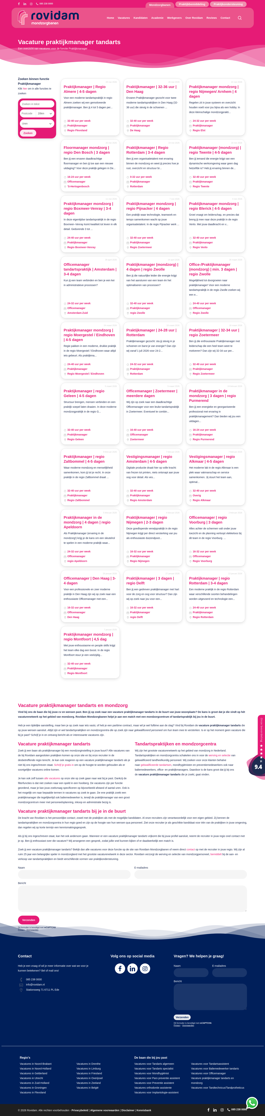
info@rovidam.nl (35, 984)
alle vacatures (52, 778)
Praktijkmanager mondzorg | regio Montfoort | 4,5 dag (88, 636)
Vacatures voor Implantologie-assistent (156, 1092)
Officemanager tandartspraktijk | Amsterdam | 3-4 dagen (90, 269)
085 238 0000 (34, 979)
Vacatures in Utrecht (31, 1078)
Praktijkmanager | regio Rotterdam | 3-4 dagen (209, 580)
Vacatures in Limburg (89, 1068)
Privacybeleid (80, 1110)
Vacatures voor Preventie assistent (154, 1082)
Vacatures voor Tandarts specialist (153, 1068)
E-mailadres (190, 872)
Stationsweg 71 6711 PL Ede (42, 989)
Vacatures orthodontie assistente (153, 1087)
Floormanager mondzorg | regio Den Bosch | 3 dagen (87, 150)
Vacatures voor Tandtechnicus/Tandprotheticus (217, 1087)
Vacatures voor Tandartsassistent (210, 1063)
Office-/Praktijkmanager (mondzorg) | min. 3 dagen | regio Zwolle (213, 269)
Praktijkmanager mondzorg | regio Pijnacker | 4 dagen (151, 206)
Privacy (21, 930)
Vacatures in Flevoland (33, 1092)
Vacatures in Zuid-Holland (34, 1082)
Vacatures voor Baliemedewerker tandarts (215, 1068)
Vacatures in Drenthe (88, 1063)
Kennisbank (144, 1110)
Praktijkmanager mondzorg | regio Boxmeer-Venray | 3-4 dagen (88, 208)
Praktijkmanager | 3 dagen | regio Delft (150, 580)
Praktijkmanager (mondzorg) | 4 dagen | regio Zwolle (152, 267)
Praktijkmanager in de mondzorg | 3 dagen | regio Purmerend (212, 396)
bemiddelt (216, 854)
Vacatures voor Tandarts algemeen (154, 1063)
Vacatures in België (88, 1087)
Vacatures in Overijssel (90, 1078)
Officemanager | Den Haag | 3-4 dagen (90, 580)
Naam (74, 872)
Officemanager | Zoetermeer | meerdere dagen (151, 393)
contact (191, 849)
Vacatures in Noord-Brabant (36, 1063)
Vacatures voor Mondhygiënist (151, 1073)
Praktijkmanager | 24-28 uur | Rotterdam (151, 332)
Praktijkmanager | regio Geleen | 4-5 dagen (84, 393)
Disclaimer (128, 1110)
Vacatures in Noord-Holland (35, 1068)
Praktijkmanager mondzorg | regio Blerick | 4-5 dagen (214, 206)
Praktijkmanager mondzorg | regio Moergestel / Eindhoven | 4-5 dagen (89, 335)
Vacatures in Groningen (33, 1087)
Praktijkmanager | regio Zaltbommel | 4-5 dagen (84, 459)
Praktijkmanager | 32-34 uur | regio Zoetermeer (214, 332)
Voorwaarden (32, 930)
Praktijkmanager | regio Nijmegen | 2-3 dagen (146, 519)
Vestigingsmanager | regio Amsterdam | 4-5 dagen (149, 459)
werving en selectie (219, 755)
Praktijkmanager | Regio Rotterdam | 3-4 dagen (147, 150)
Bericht (132, 897)
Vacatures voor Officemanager (208, 1073)
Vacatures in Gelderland (33, 1073)
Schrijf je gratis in (64, 764)
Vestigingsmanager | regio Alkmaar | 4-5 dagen (212, 459)
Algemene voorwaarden (104, 1110)
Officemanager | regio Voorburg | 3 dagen (208, 519)
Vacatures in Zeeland (89, 1082)
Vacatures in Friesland (89, 1073)
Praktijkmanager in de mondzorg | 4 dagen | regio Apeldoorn (87, 522)
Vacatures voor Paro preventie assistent (157, 1078)
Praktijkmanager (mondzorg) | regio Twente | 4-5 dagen (215, 150)
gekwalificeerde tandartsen (156, 764)
